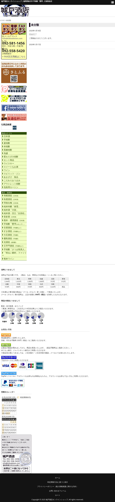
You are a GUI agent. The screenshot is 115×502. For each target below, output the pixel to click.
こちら (48, 275)
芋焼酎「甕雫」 (13, 224)
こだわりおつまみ (11, 180)
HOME (2, 20)
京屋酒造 (12, 227)
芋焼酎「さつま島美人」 (14, 249)
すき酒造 (12, 231)
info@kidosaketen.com (12, 38)
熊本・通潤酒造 (13, 220)
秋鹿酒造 (10, 199)
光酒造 (9, 242)
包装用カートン (10, 187)
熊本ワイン (8, 258)
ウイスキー (8, 163)
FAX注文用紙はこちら (13, 56)
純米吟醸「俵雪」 (11, 206)
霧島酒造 (10, 238)
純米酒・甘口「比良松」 (14, 213)
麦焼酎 (6, 143)
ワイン (6, 170)
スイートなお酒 (10, 166)
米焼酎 (6, 146)
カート (57, 495)
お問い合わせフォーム (57, 491)
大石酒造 (10, 234)
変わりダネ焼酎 (10, 156)
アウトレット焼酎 (11, 183)
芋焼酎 (6, 139)
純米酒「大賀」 (10, 209)
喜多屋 (9, 216)
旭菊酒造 (10, 195)
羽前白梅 (10, 202)
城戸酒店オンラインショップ (57, 499)
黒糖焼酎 (7, 149)
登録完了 (33, 34)
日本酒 (6, 136)
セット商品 (8, 160)
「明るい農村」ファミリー (14, 254)
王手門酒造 (13, 245)
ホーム (57, 478)
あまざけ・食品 (10, 177)
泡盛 (5, 153)
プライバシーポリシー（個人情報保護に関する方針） (57, 486)
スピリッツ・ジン (11, 173)
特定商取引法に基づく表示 (57, 482)
